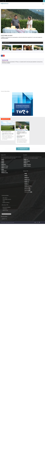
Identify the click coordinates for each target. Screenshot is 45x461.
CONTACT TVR (4, 218)
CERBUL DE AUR (5, 210)
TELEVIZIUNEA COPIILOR (7, 199)
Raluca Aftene (5, 60)
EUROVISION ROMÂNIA (6, 207)
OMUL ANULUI (5, 197)
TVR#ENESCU (5, 208)
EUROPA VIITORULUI (6, 202)
